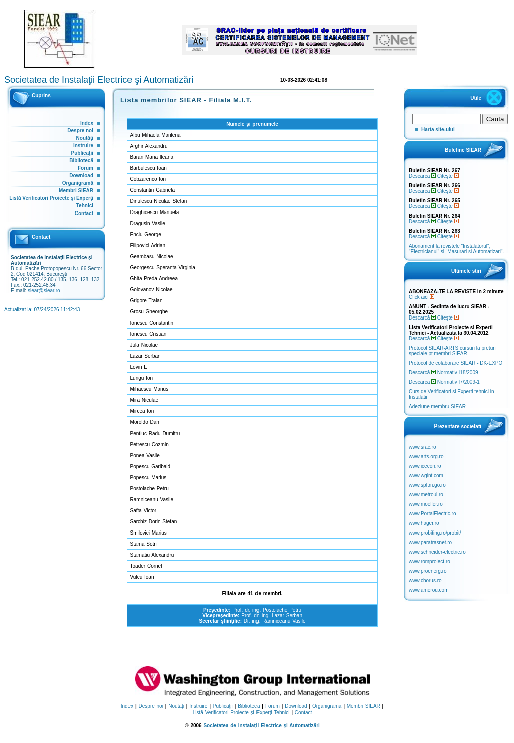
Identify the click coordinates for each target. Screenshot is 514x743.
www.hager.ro (424, 523)
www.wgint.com (426, 475)
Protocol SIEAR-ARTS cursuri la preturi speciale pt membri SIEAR (452, 350)
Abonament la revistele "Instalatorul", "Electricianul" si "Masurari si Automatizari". (456, 248)
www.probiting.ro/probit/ (435, 533)
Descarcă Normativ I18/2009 (443, 372)
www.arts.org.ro (426, 456)
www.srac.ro (422, 447)
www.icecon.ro (425, 466)
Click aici (421, 297)
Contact (84, 213)
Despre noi (80, 130)
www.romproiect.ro (429, 561)
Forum (85, 168)
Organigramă (77, 183)
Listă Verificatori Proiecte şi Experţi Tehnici (241, 712)
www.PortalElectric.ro (432, 513)
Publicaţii (82, 153)
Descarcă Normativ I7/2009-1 (444, 382)
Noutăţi (84, 138)
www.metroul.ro (426, 494)
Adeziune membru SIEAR (437, 406)
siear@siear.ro (44, 290)
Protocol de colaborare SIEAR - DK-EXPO (455, 363)
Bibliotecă (81, 160)
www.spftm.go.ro (427, 485)
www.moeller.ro (426, 504)
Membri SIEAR (76, 190)
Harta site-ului (438, 129)
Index (86, 123)
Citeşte (448, 176)
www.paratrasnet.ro (430, 542)
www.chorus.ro (425, 580)
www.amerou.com (428, 590)
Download (81, 175)
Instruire (83, 145)
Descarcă (422, 176)
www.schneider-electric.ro (437, 552)
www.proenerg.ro (428, 571)
